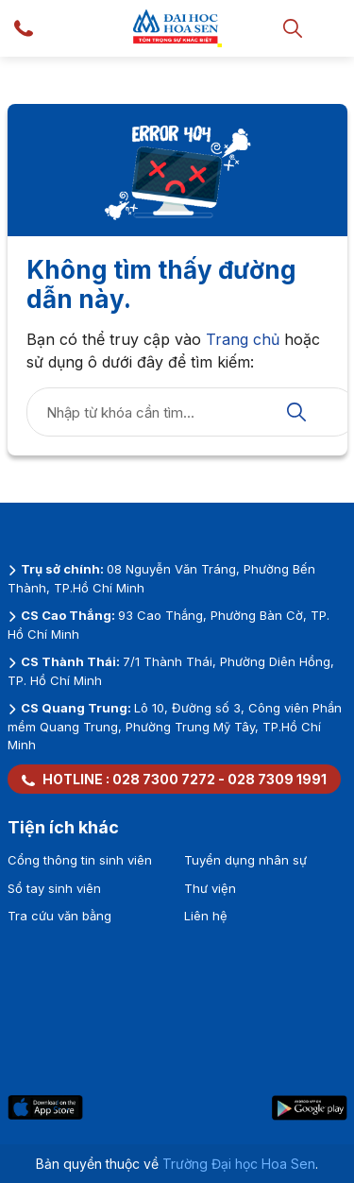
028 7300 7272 (163, 779)
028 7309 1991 (277, 779)
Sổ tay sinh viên (54, 888)
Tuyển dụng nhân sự (245, 859)
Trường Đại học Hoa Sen (238, 1164)
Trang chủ (242, 339)
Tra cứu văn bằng (59, 915)
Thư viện (210, 888)
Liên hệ (206, 915)
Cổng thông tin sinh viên (80, 859)
